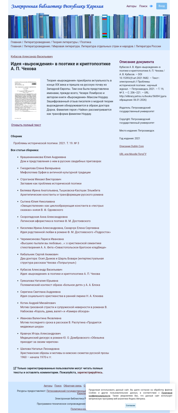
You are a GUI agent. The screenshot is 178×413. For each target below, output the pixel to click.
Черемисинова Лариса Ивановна (42, 239)
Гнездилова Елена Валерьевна (40, 168)
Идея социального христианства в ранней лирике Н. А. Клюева (61, 296)
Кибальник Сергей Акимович (39, 254)
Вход (162, 6)
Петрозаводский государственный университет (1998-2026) (81, 391)
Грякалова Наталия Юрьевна (39, 280)
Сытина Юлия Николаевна (37, 201)
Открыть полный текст (26, 125)
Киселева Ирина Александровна (41, 228)
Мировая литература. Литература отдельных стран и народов (92, 46)
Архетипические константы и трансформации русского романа (61, 194)
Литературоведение (37, 42)
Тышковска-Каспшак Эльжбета (79, 190)
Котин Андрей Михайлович (38, 303)
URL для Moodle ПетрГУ (132, 154)
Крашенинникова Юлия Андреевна (43, 157)
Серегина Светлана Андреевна (40, 292)
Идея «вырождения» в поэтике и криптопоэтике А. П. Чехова (60, 273)
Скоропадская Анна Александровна (44, 216)
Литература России (148, 46)
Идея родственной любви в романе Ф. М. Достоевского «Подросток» (65, 232)
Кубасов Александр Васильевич (32, 56)
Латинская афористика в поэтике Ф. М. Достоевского (55, 221)
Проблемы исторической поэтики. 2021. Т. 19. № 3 (46, 143)
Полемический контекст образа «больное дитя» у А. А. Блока (60, 285)
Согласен (130, 405)
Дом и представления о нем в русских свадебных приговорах (60, 161)
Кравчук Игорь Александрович (40, 333)
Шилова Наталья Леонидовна (39, 348)
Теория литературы (65, 42)
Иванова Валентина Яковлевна (40, 318)
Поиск (143, 6)
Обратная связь (73, 385)
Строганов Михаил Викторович (40, 179)
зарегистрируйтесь (89, 372)
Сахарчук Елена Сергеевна (81, 228)
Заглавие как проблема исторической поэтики (51, 183)
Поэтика (85, 42)
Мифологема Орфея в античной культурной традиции (55, 172)
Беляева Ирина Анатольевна (39, 190)
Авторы (131, 6)
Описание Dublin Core (131, 146)
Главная (16, 42)
